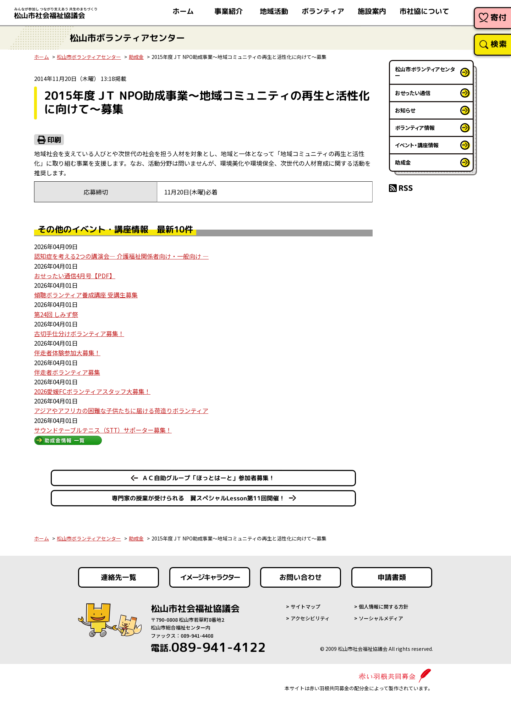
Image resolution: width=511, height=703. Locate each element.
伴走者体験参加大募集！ (67, 352)
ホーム (41, 56)
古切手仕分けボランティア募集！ (79, 333)
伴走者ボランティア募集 (67, 372)
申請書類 (392, 577)
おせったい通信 (412, 93)
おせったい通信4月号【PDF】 (74, 275)
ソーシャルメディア (381, 618)
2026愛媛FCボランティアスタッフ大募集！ (92, 391)
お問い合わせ (300, 577)
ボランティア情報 (415, 127)
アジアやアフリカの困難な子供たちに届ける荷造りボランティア (121, 410)
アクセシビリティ (310, 618)
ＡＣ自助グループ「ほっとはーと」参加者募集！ (208, 478)
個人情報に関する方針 (383, 606)
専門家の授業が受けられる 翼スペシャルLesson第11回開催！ (198, 498)
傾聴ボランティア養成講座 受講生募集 (86, 294)
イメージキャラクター (210, 577)
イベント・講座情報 (417, 145)
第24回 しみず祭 (56, 314)
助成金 (136, 56)
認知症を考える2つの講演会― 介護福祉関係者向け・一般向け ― (121, 256)
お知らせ (405, 110)
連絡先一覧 (118, 577)
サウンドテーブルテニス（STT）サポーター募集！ (103, 429)
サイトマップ (305, 606)
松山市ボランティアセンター (89, 56)
